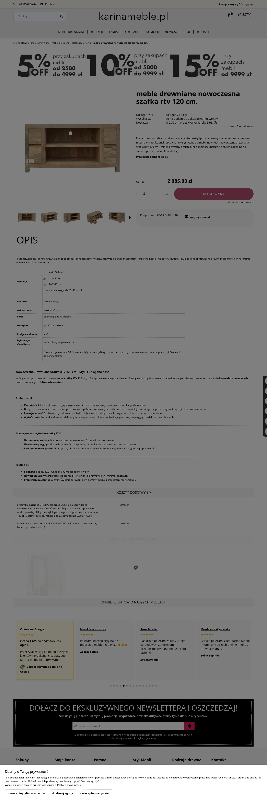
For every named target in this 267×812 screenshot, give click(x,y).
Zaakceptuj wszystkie (94, 793)
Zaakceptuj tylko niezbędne (26, 793)
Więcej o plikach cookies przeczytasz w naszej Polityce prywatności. (43, 785)
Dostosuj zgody (62, 793)
